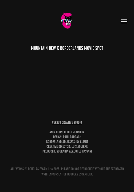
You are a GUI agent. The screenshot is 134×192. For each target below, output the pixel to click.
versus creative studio (67, 123)
